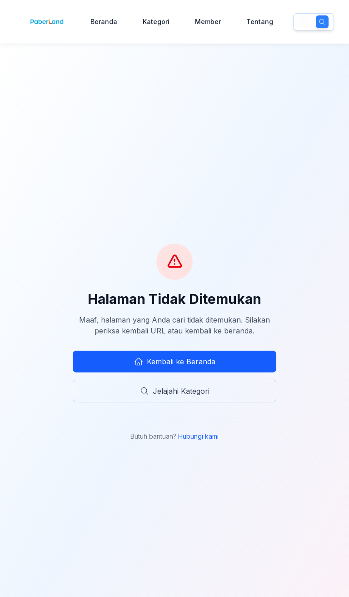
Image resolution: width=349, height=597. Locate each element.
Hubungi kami (198, 436)
